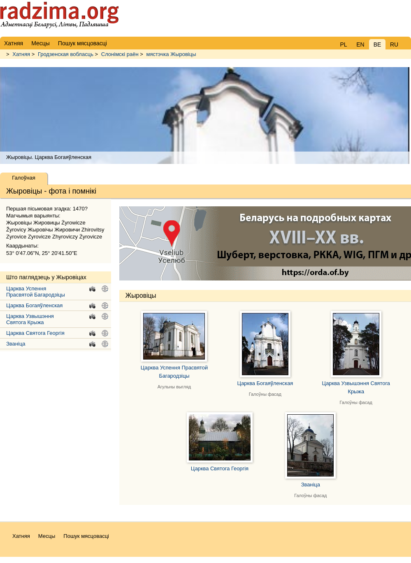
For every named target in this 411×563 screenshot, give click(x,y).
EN (360, 44)
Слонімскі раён (120, 54)
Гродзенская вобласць (65, 54)
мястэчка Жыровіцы (171, 54)
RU (394, 44)
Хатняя (21, 54)
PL (343, 44)
